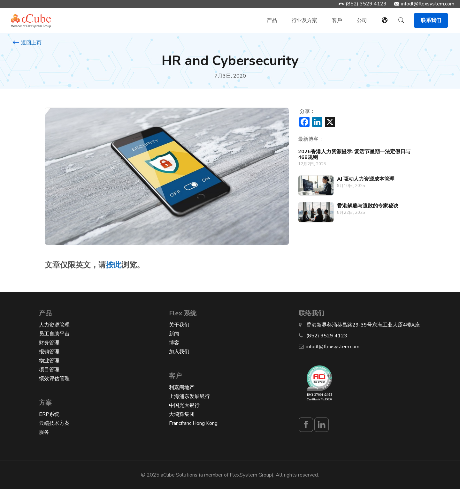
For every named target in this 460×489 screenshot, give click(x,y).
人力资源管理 (54, 324)
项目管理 (49, 369)
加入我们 (179, 351)
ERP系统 (49, 414)
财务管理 (49, 342)
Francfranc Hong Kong (193, 423)
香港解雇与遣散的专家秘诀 (367, 205)
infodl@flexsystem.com (427, 3)
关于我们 (179, 324)
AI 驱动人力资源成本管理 (366, 179)
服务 (44, 432)
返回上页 (27, 42)
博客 (174, 342)
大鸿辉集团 (182, 414)
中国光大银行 (184, 405)
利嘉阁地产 (182, 387)
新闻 (174, 333)
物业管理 (49, 360)
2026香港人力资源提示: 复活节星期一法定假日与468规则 (354, 154)
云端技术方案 (54, 423)
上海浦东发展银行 (189, 396)
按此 (113, 265)
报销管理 (49, 351)
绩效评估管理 (54, 378)
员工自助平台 (54, 333)
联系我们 (431, 20)
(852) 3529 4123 (366, 3)
